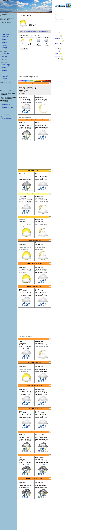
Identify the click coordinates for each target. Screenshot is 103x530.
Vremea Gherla (4, 68)
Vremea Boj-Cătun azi (6, 105)
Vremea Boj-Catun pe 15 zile (7, 109)
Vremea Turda (4, 70)
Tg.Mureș (57, 56)
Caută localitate (60, 16)
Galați (56, 48)
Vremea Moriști (4, 47)
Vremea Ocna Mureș (6, 79)
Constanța (57, 43)
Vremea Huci (4, 42)
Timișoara (57, 58)
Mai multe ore (24, 48)
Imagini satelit (59, 21)
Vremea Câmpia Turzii (6, 65)
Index (56, 14)
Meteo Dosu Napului (6, 58)
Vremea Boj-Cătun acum (6, 102)
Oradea (56, 53)
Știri (56, 17)
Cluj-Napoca (57, 41)
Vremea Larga (4, 45)
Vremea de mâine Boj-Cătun (7, 107)
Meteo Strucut (4, 54)
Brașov (56, 35)
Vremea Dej (4, 67)
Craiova (56, 46)
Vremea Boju (4, 37)
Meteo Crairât (4, 56)
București (57, 38)
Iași (55, 51)
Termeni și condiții (4, 117)
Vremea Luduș (4, 78)
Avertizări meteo (60, 19)
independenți (9, 98)
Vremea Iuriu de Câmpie (6, 44)
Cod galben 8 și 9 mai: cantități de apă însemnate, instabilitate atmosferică (33, 31)
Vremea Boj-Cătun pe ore (6, 104)
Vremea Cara (4, 40)
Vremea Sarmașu (5, 76)
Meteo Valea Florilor (5, 53)
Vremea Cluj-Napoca (6, 64)
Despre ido (3, 116)
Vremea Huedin (5, 72)
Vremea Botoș (4, 39)
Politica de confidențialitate (6, 118)
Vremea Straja (4, 48)
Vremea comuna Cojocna (7, 34)
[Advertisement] (34, 62)
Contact (57, 22)
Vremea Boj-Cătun (5, 36)
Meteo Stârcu (4, 59)
